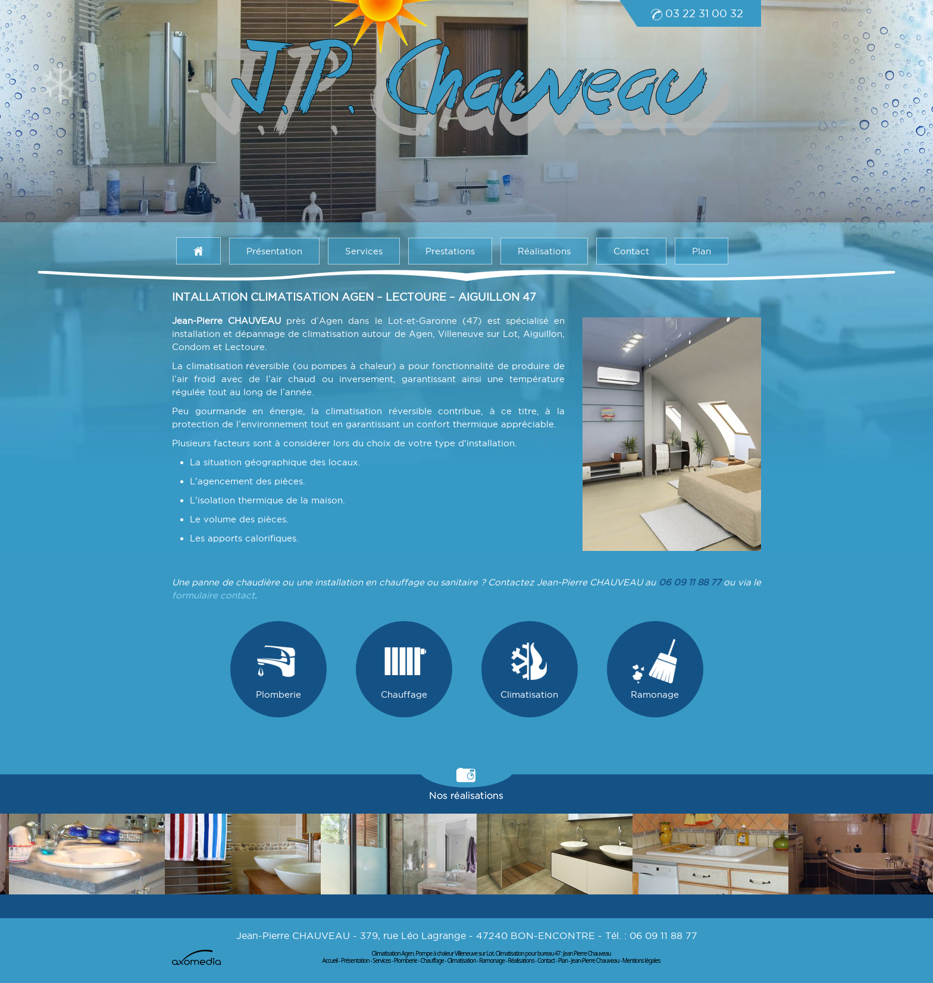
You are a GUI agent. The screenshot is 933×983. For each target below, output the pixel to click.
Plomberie (278, 669)
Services (364, 251)
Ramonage (655, 669)
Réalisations (544, 251)
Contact (631, 251)
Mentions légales (641, 960)
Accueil (330, 960)
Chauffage (404, 669)
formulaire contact (213, 595)
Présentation (274, 251)
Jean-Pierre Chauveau (595, 960)
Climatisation (529, 669)
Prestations (450, 251)
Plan (701, 251)
